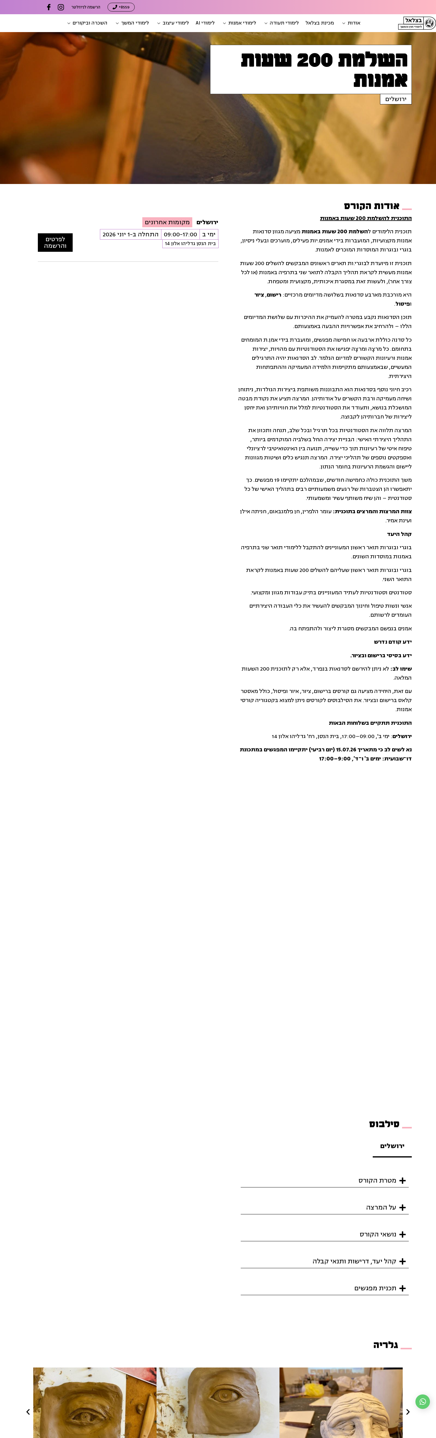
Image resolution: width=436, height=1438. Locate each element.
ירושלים (396, 99)
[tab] (392, 1146)
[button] (350, 23)
